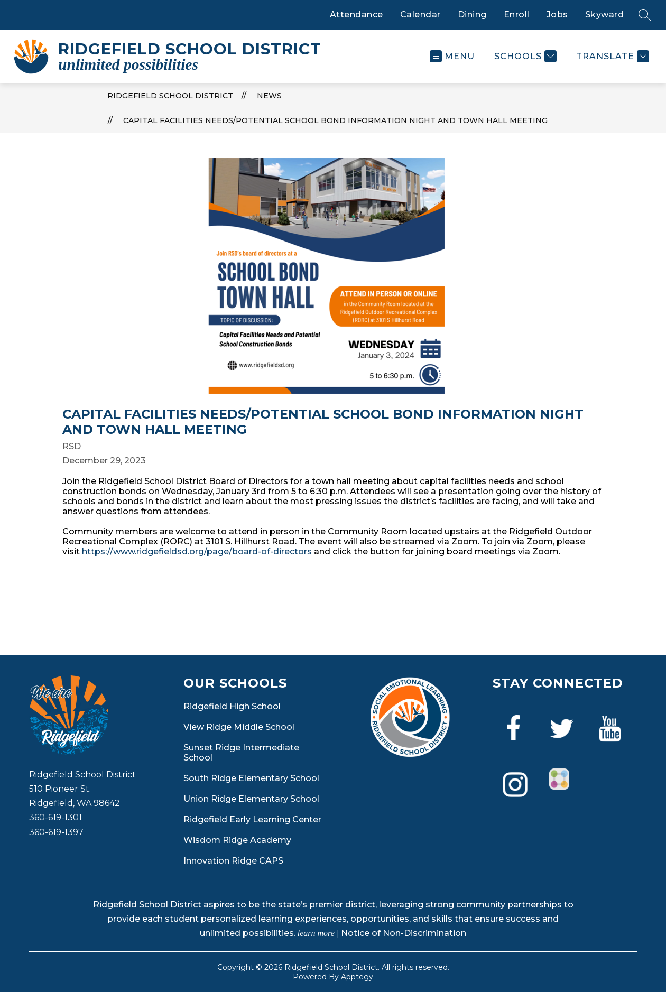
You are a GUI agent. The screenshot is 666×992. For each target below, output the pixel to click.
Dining (472, 15)
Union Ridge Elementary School (251, 799)
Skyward (604, 15)
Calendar (420, 15)
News (269, 95)
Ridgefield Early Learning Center (252, 819)
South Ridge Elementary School (251, 778)
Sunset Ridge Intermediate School (241, 753)
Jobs (557, 15)
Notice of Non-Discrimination (403, 933)
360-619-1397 (56, 832)
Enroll (517, 15)
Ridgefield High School (232, 706)
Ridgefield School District (170, 95)
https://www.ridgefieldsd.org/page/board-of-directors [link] (197, 551)
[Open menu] (452, 56)
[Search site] (645, 14)
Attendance (356, 15)
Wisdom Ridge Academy (237, 840)
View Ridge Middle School (238, 727)
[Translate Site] (611, 56)
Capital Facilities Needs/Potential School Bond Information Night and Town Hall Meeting (335, 120)
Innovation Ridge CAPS (233, 861)
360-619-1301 (55, 817)
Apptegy (357, 976)
